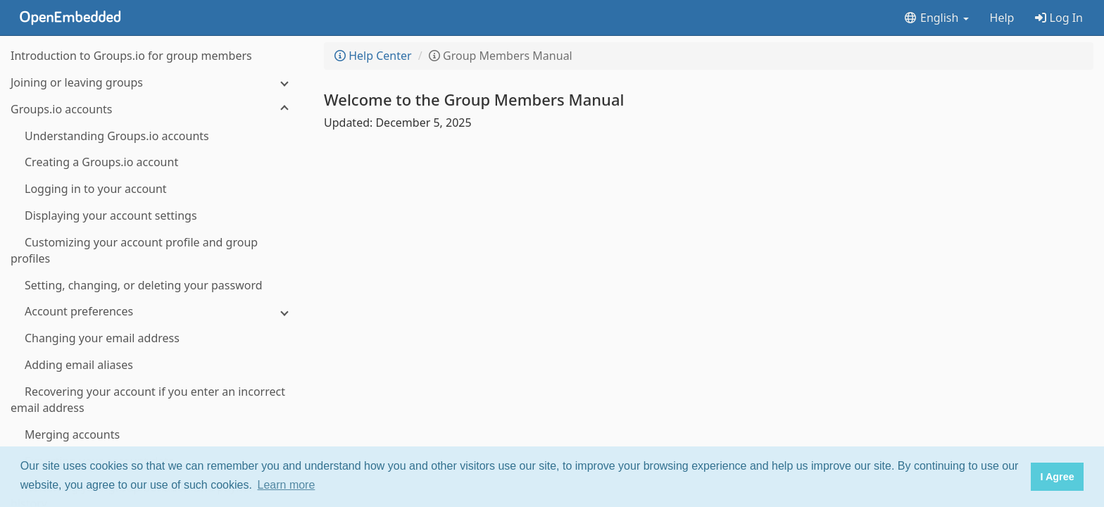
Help (1002, 17)
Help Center (373, 55)
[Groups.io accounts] (155, 109)
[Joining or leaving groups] (155, 82)
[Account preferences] (155, 311)
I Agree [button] (1057, 476)
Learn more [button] (286, 485)
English (936, 17)
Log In (1059, 17)
